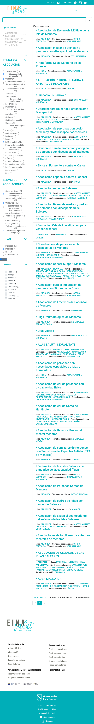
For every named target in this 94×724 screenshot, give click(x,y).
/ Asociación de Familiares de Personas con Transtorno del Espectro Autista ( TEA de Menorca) (63, 451)
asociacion (43, 235)
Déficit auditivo (79, 494)
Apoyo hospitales (72, 276)
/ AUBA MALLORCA (48, 579)
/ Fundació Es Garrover (51, 95)
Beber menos (13, 656)
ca (52, 2)
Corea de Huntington (47, 421)
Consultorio (52, 119)
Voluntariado (74, 41)
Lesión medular (54, 142)
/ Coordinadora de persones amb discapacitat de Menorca (57, 246)
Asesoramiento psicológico (50, 271)
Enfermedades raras (46, 424)
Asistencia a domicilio (76, 273)
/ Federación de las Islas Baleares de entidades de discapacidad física (60, 468)
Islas (15, 239)
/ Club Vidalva (45, 331)
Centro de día (81, 392)
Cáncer (70, 88)
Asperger (71, 198)
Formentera (77, 349)
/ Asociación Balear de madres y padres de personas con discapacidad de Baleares (62, 208)
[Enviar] (89, 19)
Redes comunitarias (57, 665)
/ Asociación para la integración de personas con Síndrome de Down (58, 286)
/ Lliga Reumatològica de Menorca (58, 317)
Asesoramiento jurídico (48, 354)
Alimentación (13, 652)
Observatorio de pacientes (18, 674)
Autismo (82, 198)
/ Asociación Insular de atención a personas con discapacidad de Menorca (62, 49)
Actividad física (14, 648)
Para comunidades (57, 645)
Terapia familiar (58, 195)
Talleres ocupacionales (48, 276)
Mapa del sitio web (47, 713)
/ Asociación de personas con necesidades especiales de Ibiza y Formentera (58, 366)
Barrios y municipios (57, 649)
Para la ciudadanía (15, 644)
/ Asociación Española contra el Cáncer (61, 177)
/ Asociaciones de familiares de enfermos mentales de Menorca (63, 537)
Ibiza (43, 71)
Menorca (45, 39)
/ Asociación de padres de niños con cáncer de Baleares (59, 502)
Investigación (43, 419)
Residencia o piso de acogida (50, 395)
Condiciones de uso (47, 705)
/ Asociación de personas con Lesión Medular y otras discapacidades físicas (61, 130)
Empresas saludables (58, 661)
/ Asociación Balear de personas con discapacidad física (60, 385)
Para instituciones (57, 670)
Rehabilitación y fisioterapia (65, 417)
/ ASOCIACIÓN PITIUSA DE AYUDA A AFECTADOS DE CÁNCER (60, 81)
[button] (14, 27)
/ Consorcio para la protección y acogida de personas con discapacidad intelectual (63, 149)
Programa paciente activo (18, 678)
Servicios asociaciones (15, 182)
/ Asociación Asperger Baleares (56, 188)
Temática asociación (15, 62)
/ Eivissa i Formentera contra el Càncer (61, 165)
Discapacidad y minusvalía (49, 122)
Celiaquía (60, 572)
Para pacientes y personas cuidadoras (24, 670)
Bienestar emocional (16, 660)
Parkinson (76, 310)
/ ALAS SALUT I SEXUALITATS (55, 344)
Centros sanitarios (57, 657)
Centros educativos (57, 653)
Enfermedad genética (71, 421)
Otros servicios (70, 139)
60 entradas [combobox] (41, 597)
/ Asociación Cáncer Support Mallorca (61, 264)
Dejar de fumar (13, 664)
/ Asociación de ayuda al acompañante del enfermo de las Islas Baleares (61, 517)
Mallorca (46, 100)
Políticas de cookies (47, 709)
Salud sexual (73, 356)
